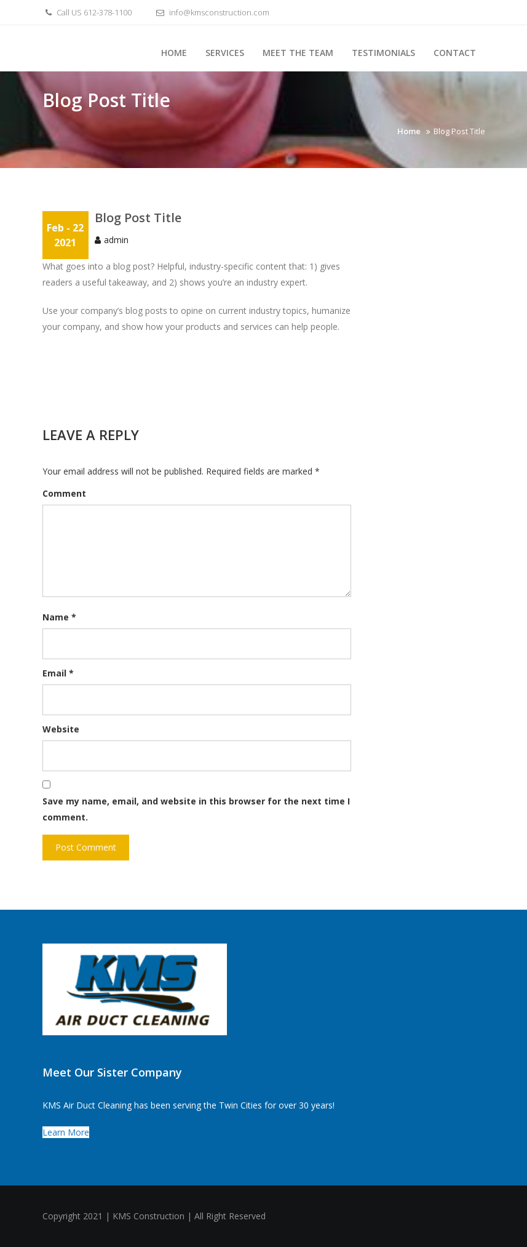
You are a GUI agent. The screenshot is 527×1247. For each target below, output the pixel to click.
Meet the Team (298, 52)
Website (60, 729)
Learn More (65, 1132)
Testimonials (383, 52)
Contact (455, 52)
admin (116, 240)
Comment (64, 493)
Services (224, 52)
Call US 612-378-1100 (87, 12)
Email (58, 673)
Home (174, 52)
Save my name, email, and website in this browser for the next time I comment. (196, 809)
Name (59, 617)
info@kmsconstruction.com (211, 12)
